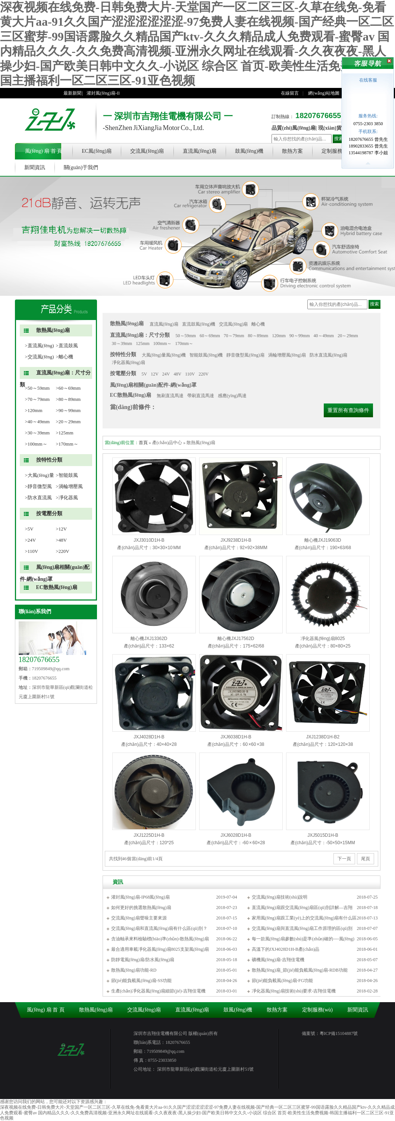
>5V (29, 529)
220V (203, 374)
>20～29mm (68, 421)
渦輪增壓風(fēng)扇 (287, 355)
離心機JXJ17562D (235, 638)
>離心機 (64, 357)
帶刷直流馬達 (200, 395)
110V (190, 374)
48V (178, 374)
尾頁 (365, 858)
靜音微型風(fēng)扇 (245, 355)
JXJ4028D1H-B (149, 737)
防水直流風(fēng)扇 (328, 355)
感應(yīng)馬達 (232, 395)
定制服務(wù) (337, 151)
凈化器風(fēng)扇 (128, 362)
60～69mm (210, 335)
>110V (31, 551)
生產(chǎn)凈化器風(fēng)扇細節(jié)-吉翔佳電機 (158, 991)
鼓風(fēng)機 (249, 151)
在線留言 (290, 93)
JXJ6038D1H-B (235, 737)
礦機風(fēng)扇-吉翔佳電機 (278, 959)
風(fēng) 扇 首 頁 (44, 151)
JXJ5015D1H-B (322, 835)
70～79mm (234, 335)
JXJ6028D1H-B (235, 835)
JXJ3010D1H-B (149, 540)
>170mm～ (67, 444)
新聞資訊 (34, 167)
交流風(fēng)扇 (147, 151)
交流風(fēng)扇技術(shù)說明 (280, 897)
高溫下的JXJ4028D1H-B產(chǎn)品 (286, 949)
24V (166, 374)
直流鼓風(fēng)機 (198, 324)
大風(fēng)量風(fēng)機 (164, 355)
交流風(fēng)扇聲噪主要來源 (139, 918)
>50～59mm (37, 388)
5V (144, 374)
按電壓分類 (49, 513)
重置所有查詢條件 (348, 410)
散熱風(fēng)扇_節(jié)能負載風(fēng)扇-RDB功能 (300, 970)
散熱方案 (292, 151)
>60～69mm (68, 388)
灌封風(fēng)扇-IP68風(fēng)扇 (140, 897)
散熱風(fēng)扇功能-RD (134, 970)
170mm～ (184, 343)
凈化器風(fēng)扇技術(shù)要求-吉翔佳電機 (294, 991)
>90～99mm (68, 410)
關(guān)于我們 (81, 167)
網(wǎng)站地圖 (323, 93)
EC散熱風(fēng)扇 (56, 587)
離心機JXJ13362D (149, 638)
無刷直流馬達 (170, 395)
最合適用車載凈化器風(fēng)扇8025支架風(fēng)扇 (160, 949)
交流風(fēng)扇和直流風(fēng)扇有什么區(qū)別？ (159, 928)
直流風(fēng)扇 (199, 151)
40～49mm (324, 335)
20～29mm (348, 335)
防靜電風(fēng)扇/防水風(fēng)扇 (143, 959)
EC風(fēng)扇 (97, 151)
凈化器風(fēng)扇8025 (323, 638)
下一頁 (344, 858)
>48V (61, 540)
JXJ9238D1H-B (235, 540)
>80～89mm (68, 399)
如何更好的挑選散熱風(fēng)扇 (141, 907)
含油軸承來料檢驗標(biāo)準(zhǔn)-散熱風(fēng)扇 (160, 938)
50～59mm (186, 335)
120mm (279, 335)
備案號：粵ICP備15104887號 (330, 1033)
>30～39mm (37, 433)
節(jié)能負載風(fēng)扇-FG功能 (282, 980)
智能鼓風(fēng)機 (206, 355)
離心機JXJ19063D (322, 540)
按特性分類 (49, 460)
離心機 (258, 324)
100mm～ (162, 343)
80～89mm (258, 335)
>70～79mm (37, 399)
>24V (30, 540)
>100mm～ (36, 444)
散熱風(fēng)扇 (53, 330)
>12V (61, 529)
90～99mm (299, 335)
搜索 (338, 138)
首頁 (143, 442)
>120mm (34, 410)
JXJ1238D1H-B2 (322, 737)
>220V (62, 551)
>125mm (64, 433)
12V (155, 374)
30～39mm (122, 343)
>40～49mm (37, 421)
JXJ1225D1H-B (149, 835)
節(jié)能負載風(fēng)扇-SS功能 (141, 980)
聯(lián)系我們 (35, 611)
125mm (143, 343)
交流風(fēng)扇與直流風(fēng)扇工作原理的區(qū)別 (302, 928)
